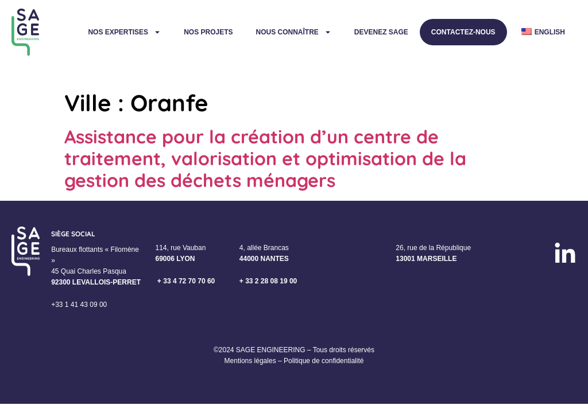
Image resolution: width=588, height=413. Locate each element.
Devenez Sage (381, 32)
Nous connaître (293, 32)
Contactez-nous (463, 32)
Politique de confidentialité (323, 361)
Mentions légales (250, 361)
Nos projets (208, 32)
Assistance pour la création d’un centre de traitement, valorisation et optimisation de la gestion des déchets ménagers (265, 158)
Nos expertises (124, 32)
